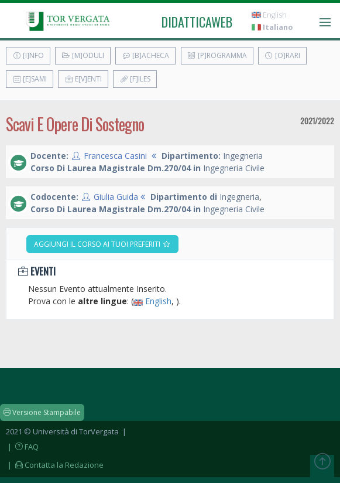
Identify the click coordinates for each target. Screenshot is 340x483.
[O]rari (282, 55)
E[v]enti (83, 79)
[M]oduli (82, 55)
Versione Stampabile (42, 412)
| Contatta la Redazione (55, 465)
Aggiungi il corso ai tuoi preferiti (102, 244)
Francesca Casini (115, 155)
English (269, 15)
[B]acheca (145, 55)
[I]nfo (28, 55)
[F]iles (134, 79)
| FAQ (22, 446)
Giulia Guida (116, 196)
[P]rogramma (217, 55)
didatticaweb (197, 21)
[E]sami (29, 79)
